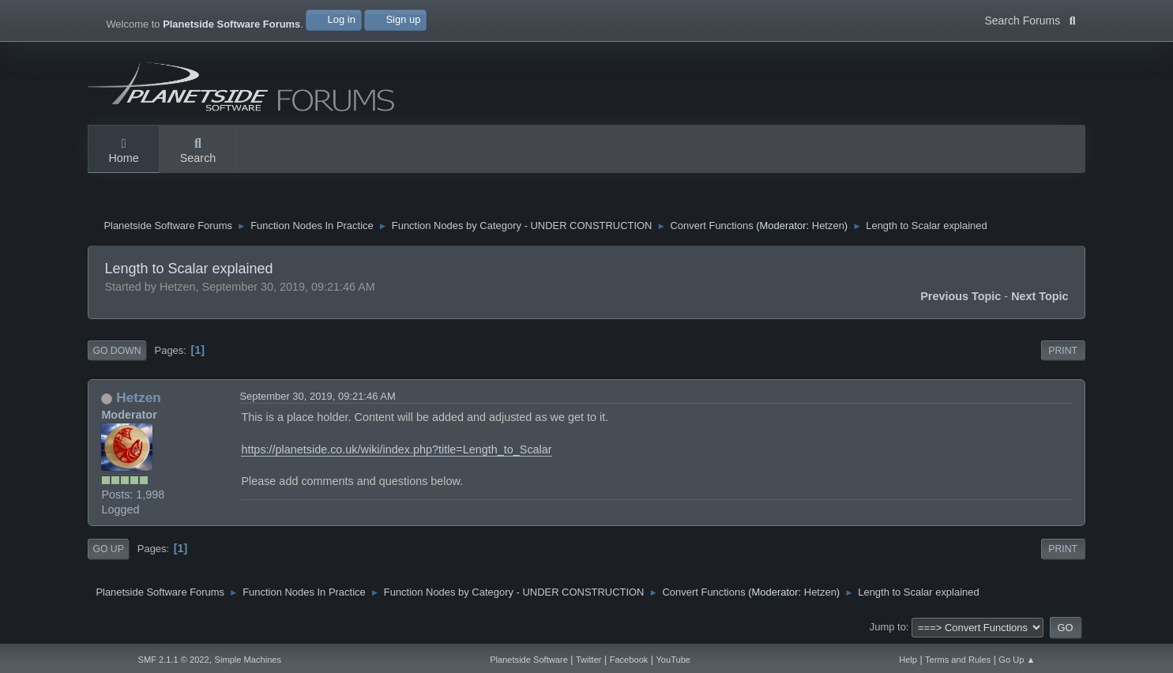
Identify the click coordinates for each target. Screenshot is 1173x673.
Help (908, 659)
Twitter (589, 659)
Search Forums (1029, 19)
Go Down (116, 350)
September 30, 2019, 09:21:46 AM (317, 397)
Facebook (629, 659)
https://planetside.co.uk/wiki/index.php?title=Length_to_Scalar (396, 449)
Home (123, 151)
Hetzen (828, 225)
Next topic (1040, 296)
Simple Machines (248, 659)
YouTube (673, 659)
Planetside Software (529, 659)
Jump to (888, 628)
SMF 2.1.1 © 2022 (173, 659)
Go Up (107, 549)
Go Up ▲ (1016, 659)
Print (1062, 350)
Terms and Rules (958, 659)
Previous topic (960, 296)
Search (198, 151)
